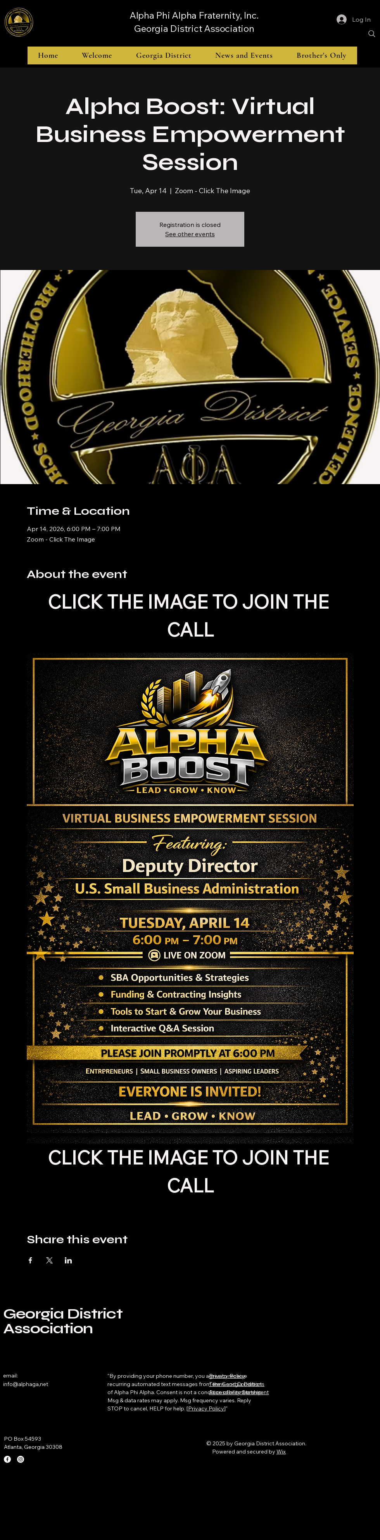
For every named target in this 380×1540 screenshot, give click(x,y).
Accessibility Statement (239, 1392)
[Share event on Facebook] (30, 1260)
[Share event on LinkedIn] (68, 1260)
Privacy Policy (206, 1408)
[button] (164, 55)
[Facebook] (7, 1459)
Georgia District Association (194, 28)
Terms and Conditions (236, 1384)
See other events (190, 234)
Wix (281, 1451)
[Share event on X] (49, 1260)
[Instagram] (20, 1459)
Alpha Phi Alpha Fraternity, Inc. (194, 15)
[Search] (372, 34)
